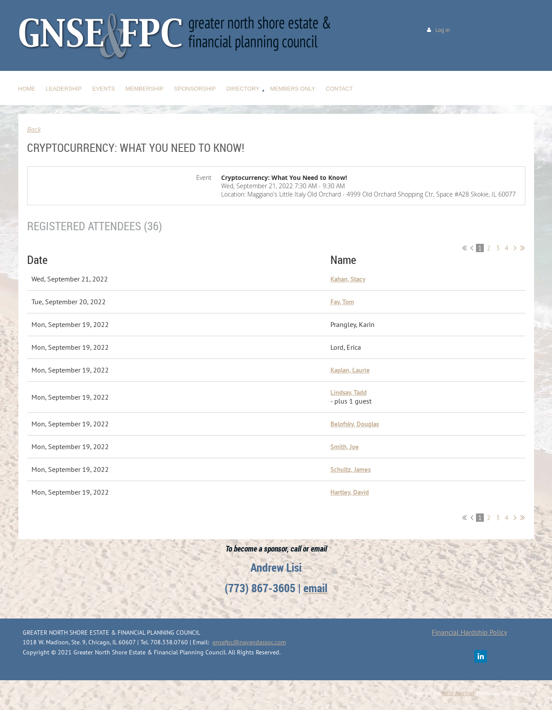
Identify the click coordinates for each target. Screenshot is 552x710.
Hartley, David (349, 492)
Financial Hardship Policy (469, 632)
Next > (515, 247)
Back (34, 129)
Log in (442, 30)
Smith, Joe (344, 447)
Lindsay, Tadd (348, 392)
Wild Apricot (458, 693)
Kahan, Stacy (347, 279)
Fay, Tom (342, 302)
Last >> (522, 247)
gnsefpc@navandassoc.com (249, 642)
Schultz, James (350, 469)
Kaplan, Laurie (350, 370)
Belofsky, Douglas (354, 424)
